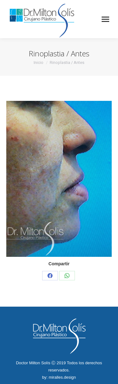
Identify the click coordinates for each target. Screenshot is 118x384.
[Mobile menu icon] (105, 19)
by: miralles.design (59, 377)
